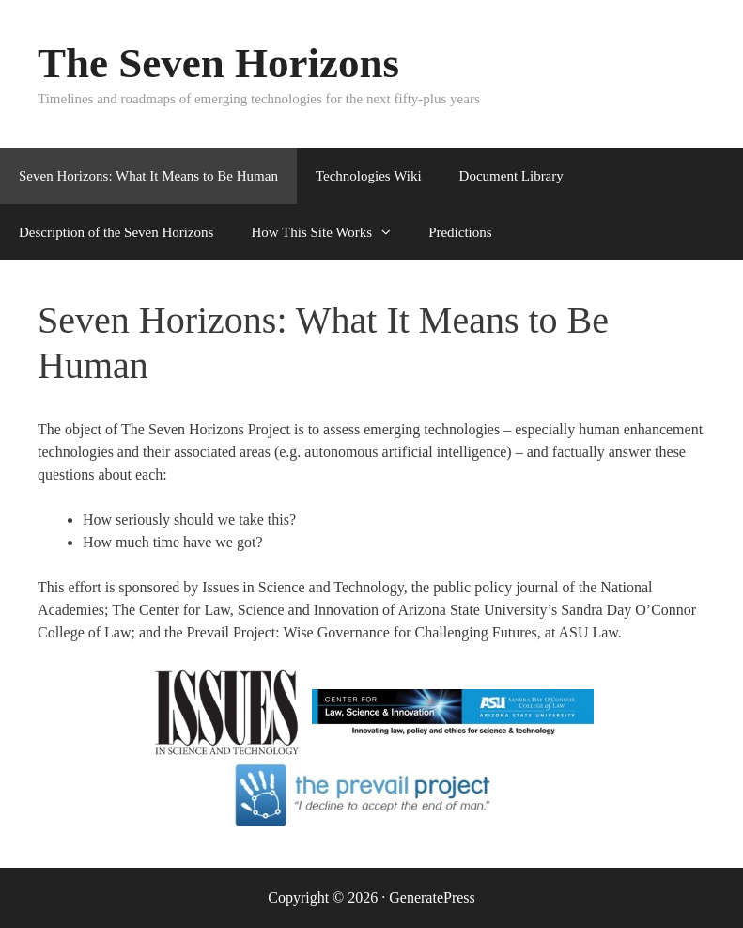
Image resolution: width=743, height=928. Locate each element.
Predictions (460, 232)
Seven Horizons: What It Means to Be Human (148, 175)
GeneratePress (432, 897)
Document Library (511, 175)
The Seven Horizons (218, 63)
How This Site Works (330, 232)
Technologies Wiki (369, 175)
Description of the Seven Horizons (116, 232)
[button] (391, 232)
